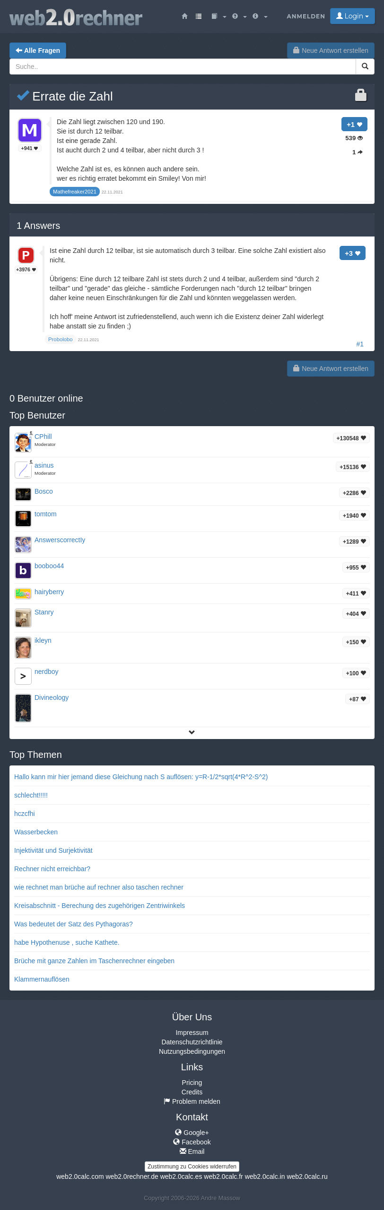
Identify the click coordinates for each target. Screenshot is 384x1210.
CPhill (43, 436)
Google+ (192, 1132)
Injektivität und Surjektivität (53, 850)
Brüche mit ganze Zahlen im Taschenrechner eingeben (94, 961)
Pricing (192, 1082)
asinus (44, 465)
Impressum (191, 1032)
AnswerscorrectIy (60, 540)
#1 (360, 344)
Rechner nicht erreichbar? (52, 869)
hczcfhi (24, 813)
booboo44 (49, 566)
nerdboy (47, 671)
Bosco (44, 491)
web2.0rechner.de (131, 1176)
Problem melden (192, 1101)
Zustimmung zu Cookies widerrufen (192, 1166)
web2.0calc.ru (307, 1176)
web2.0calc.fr (223, 1176)
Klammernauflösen (42, 979)
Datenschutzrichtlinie (191, 1042)
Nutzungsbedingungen (192, 1051)
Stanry (44, 612)
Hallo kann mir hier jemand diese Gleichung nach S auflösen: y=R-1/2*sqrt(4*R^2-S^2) (141, 777)
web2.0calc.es (181, 1176)
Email (192, 1151)
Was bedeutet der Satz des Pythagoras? (73, 924)
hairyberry (49, 592)
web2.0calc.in (265, 1176)
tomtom (46, 514)
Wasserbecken (36, 832)
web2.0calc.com (80, 1176)
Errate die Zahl (65, 96)
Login (352, 16)
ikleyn (43, 640)
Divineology (52, 697)
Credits (192, 1092)
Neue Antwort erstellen (330, 50)
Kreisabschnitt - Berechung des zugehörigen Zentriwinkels (99, 905)
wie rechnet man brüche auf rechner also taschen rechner (98, 887)
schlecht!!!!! (31, 795)
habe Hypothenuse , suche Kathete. (67, 942)
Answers (38, 225)
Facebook (191, 1142)
